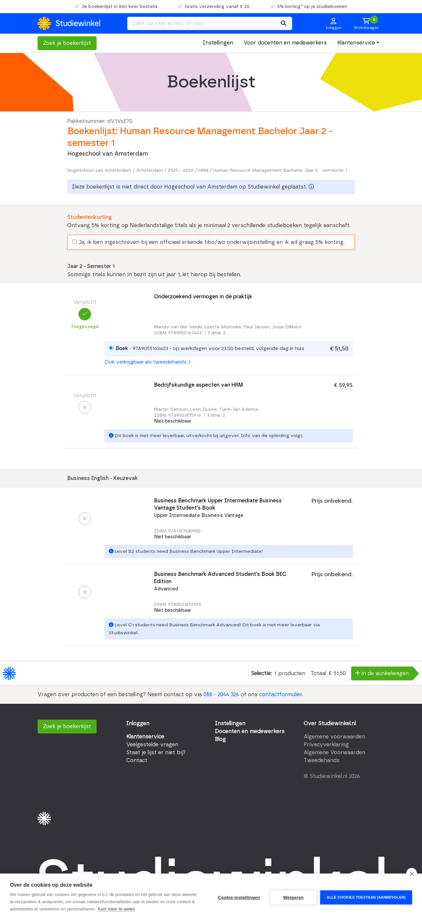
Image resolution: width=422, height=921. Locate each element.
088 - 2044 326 (221, 694)
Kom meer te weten (116, 908)
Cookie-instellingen (239, 897)
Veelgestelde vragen (152, 744)
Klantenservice (356, 42)
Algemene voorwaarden (334, 736)
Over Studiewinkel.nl (330, 723)
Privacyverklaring (326, 744)
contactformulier (280, 694)
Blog (220, 739)
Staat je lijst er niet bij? (156, 752)
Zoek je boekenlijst (67, 43)
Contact (136, 760)
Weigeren (293, 897)
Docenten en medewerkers (250, 731)
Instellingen (218, 42)
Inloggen (137, 723)
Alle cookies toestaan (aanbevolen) (366, 897)
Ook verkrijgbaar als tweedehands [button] (148, 362)
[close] (411, 873)
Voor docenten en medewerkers (285, 42)
